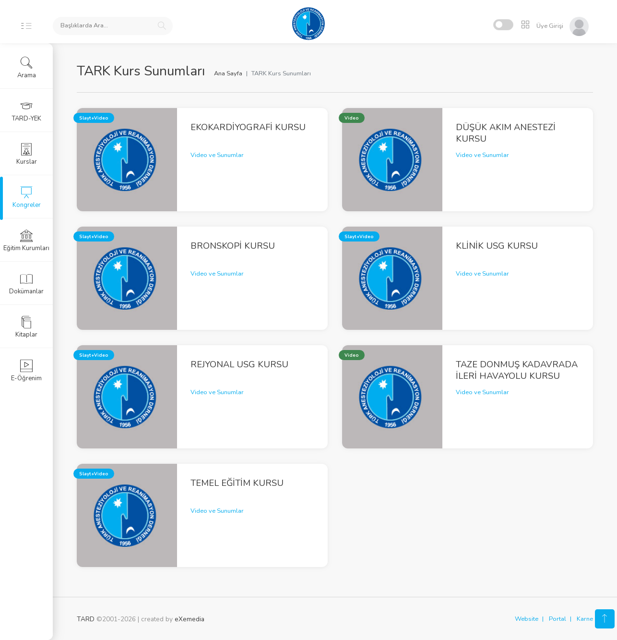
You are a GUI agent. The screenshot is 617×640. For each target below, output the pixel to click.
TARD (86, 619)
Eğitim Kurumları (26, 241)
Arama (26, 68)
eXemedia (189, 619)
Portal (557, 619)
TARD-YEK (26, 111)
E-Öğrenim (26, 371)
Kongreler (26, 197)
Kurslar (26, 154)
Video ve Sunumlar (217, 155)
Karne (585, 619)
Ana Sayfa (228, 73)
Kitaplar (26, 327)
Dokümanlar (26, 284)
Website (526, 619)
